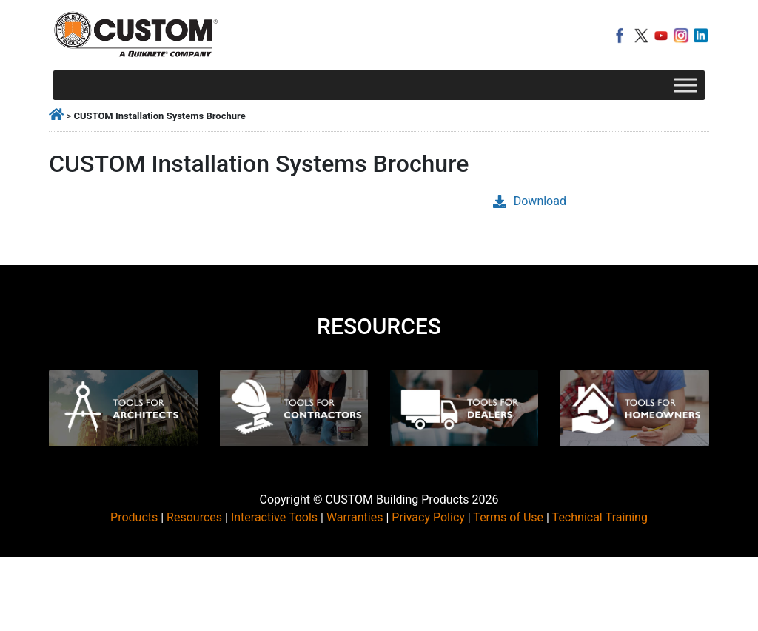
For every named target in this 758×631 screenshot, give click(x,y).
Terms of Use (508, 517)
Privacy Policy (428, 517)
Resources (194, 517)
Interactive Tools (274, 517)
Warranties (354, 517)
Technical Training (600, 517)
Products (134, 517)
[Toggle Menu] (685, 85)
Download (529, 201)
